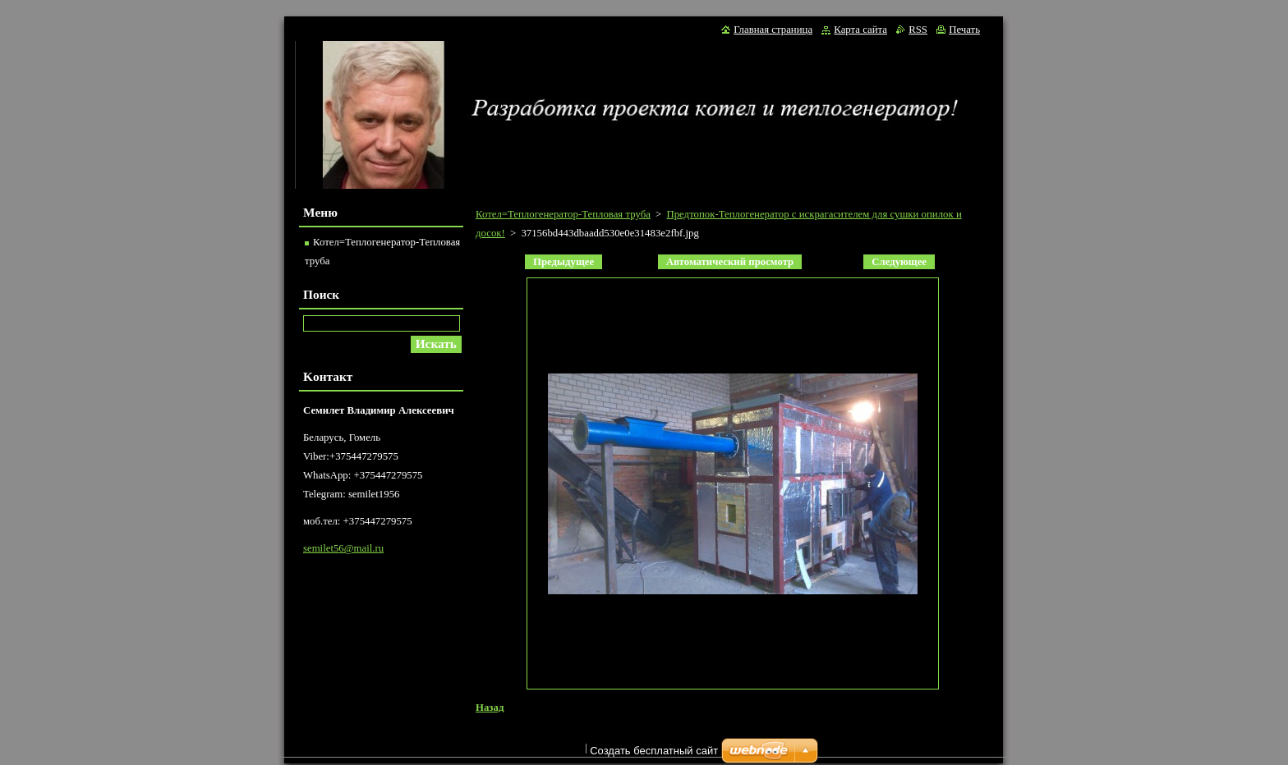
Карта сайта (860, 29)
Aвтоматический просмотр (730, 262)
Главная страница (773, 29)
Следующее (899, 262)
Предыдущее (563, 262)
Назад (490, 707)
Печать (964, 29)
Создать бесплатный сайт (654, 755)
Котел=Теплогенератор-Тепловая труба (563, 214)
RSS (917, 29)
